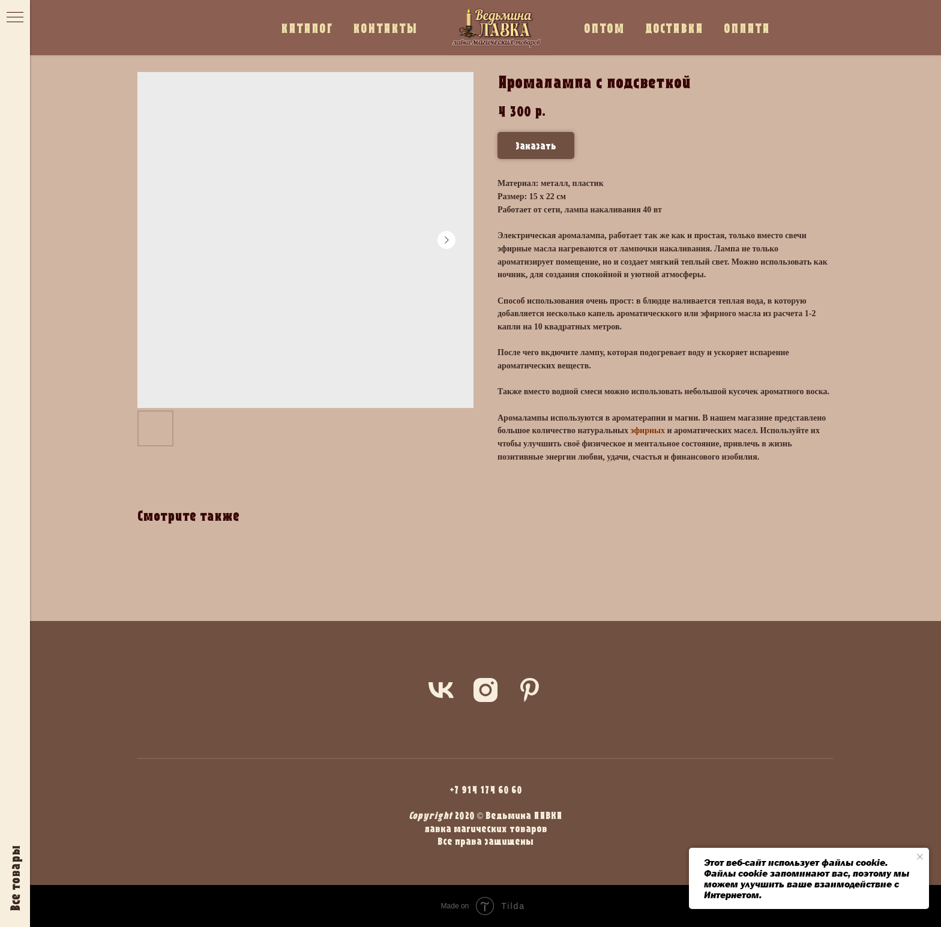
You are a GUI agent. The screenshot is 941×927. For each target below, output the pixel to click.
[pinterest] (530, 690)
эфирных (647, 430)
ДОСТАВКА (674, 28)
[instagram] (485, 690)
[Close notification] (920, 857)
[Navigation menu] (15, 18)
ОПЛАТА (747, 28)
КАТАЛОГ (306, 28)
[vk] (441, 690)
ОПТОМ (604, 28)
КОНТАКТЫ (385, 28)
